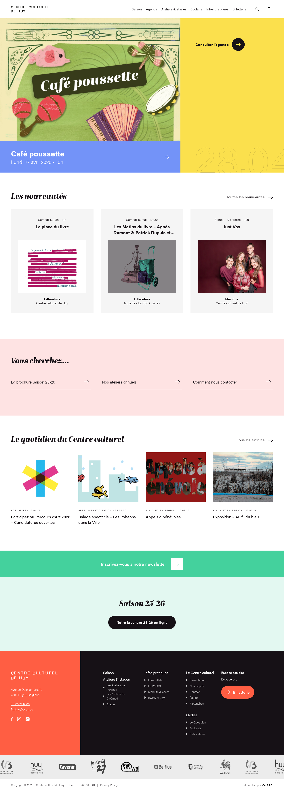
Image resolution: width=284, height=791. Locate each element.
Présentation (195, 680)
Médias (191, 714)
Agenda (151, 9)
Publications (195, 734)
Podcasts (193, 728)
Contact (193, 692)
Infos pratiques (217, 9)
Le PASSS (152, 686)
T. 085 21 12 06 (20, 704)
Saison (137, 9)
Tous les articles (255, 439)
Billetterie (239, 9)
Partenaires (195, 703)
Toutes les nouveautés (250, 197)
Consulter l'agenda (220, 44)
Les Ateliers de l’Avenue (114, 687)
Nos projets (195, 686)
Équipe (192, 697)
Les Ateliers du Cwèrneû (114, 696)
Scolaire (196, 9)
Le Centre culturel (200, 672)
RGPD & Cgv (154, 697)
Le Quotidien (196, 722)
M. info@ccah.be (22, 709)
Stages (109, 704)
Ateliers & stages (173, 9)
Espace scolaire (232, 672)
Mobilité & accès (156, 692)
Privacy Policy (109, 785)
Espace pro (229, 679)
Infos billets (153, 680)
